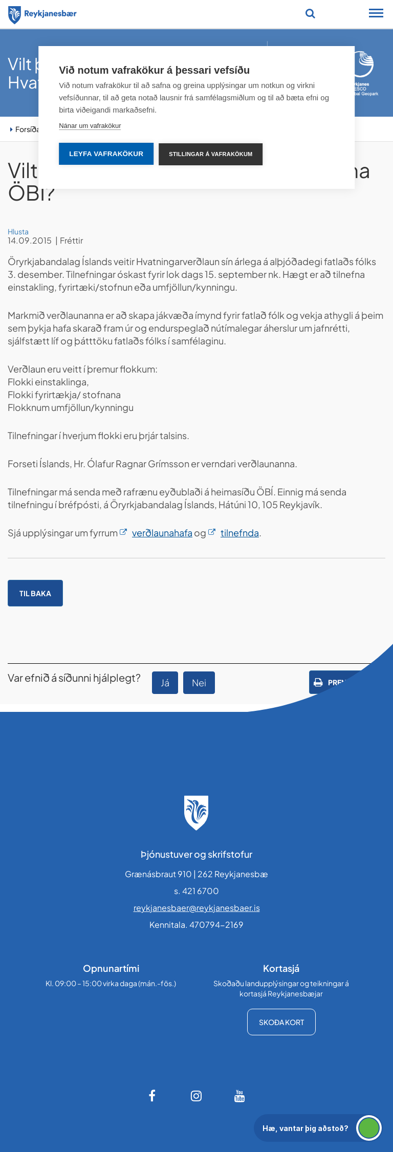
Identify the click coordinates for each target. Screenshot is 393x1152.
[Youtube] (240, 1095)
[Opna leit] (310, 13)
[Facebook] (153, 1095)
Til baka (35, 593)
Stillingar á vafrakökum (210, 154)
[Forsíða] (42, 13)
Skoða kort (281, 1022)
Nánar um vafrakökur (90, 125)
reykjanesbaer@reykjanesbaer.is (197, 907)
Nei (199, 682)
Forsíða (27, 129)
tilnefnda (240, 532)
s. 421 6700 (196, 890)
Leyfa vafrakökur (106, 154)
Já (165, 682)
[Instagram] (196, 1095)
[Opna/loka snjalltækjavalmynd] (376, 14)
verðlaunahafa (162, 532)
